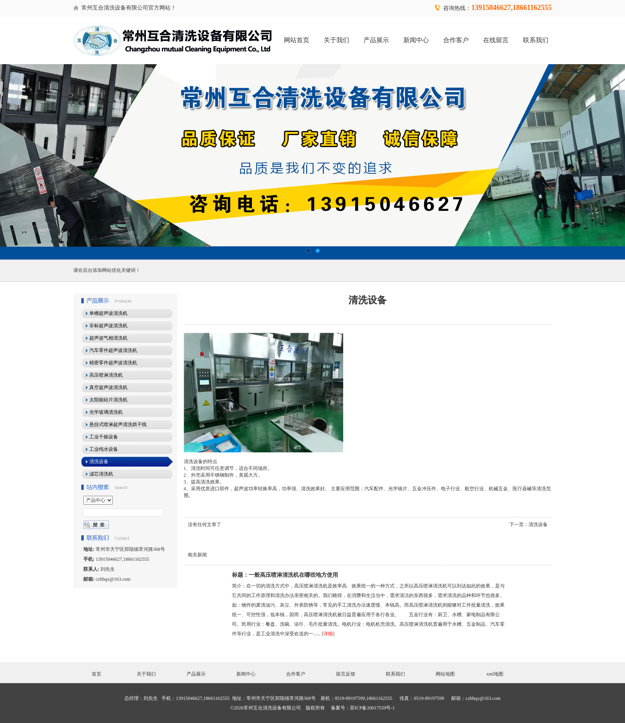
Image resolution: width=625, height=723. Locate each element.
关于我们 (336, 40)
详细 (328, 634)
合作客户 (456, 40)
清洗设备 (538, 524)
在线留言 (496, 40)
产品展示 (376, 40)
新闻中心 (416, 40)
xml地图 (494, 674)
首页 (96, 674)
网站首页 (296, 40)
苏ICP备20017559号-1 (372, 708)
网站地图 (445, 674)
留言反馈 (345, 674)
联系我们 (535, 40)
